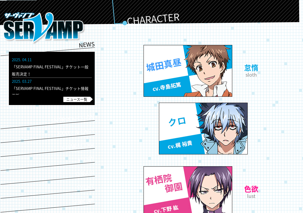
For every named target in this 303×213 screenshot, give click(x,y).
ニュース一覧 (76, 99)
